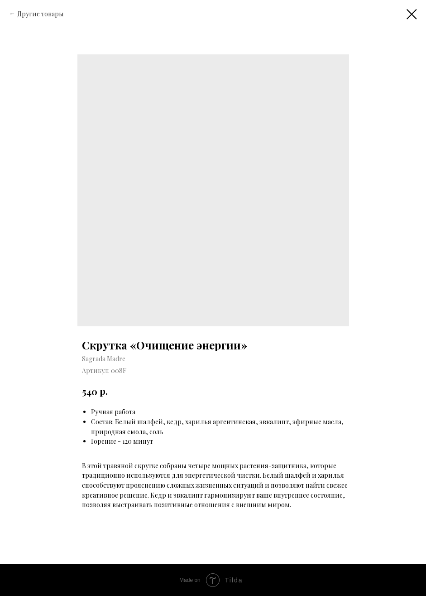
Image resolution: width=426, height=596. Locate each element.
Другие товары (40, 14)
